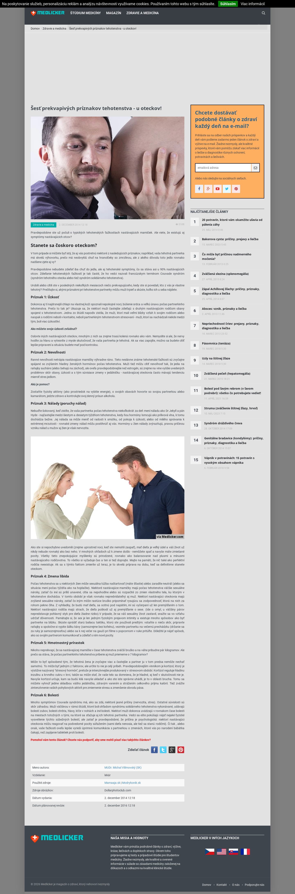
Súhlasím (228, 4)
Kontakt (222, 887)
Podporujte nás (254, 887)
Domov (35, 30)
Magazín (113, 13)
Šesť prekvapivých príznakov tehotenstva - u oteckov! (102, 30)
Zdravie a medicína (142, 13)
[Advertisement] (147, 66)
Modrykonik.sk (131, 785)
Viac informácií (253, 4)
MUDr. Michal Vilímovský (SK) (123, 769)
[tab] (209, 214)
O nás (235, 887)
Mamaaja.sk (112, 785)
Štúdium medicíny (85, 13)
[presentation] (209, 214)
